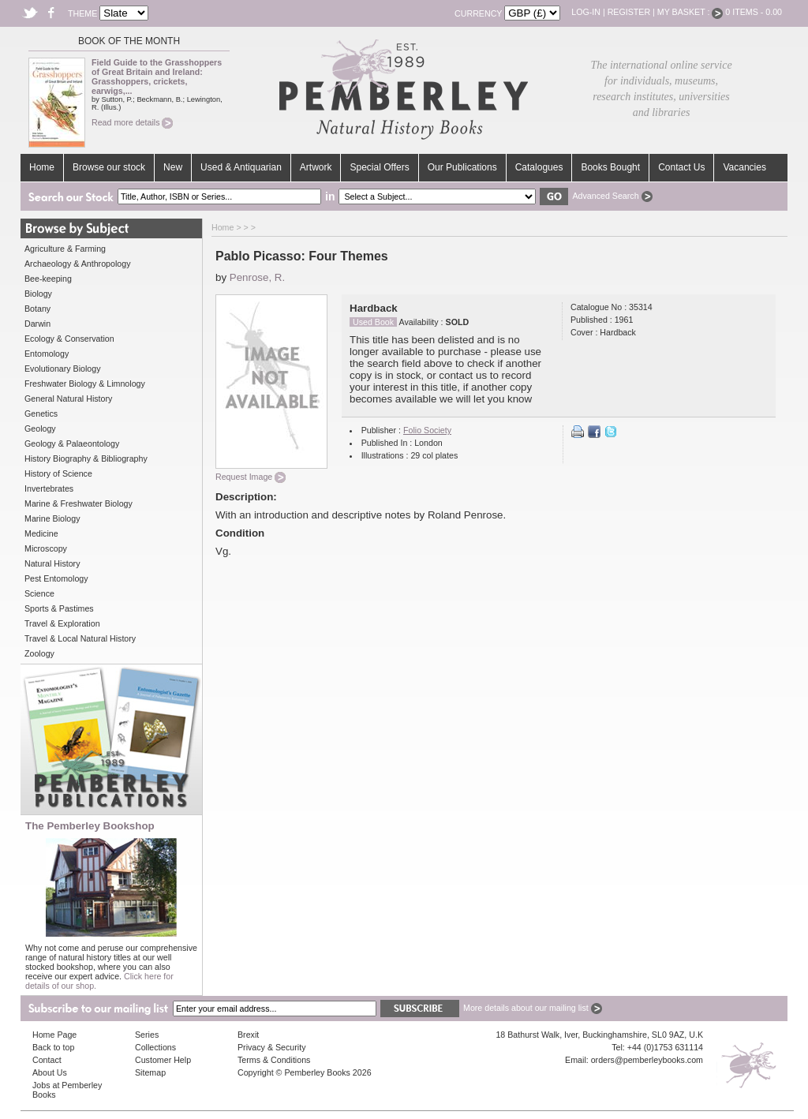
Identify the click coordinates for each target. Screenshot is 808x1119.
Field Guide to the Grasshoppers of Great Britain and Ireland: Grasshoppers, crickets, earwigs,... (157, 76)
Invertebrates (48, 488)
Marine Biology (52, 518)
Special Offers (379, 167)
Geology (40, 428)
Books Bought (610, 167)
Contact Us (681, 167)
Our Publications (462, 167)
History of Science (58, 473)
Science (39, 593)
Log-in (585, 12)
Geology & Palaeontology (71, 443)
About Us (49, 1072)
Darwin (37, 323)
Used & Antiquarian (241, 167)
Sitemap (150, 1072)
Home (41, 167)
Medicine (41, 533)
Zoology (39, 653)
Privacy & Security (271, 1047)
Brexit (248, 1034)
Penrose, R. (257, 277)
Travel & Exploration (62, 623)
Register (629, 12)
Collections (155, 1047)
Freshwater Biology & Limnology (84, 383)
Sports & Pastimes (59, 608)
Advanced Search (612, 195)
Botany (37, 308)
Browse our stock (109, 167)
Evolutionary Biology (62, 368)
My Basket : (690, 12)
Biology (38, 293)
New (172, 167)
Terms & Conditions (274, 1060)
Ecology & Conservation (69, 338)
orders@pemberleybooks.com (647, 1060)
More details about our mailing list (532, 1007)
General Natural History (68, 398)
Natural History (52, 563)
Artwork (316, 167)
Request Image (250, 476)
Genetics (41, 413)
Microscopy (45, 548)
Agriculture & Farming (65, 248)
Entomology (46, 353)
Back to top (53, 1047)
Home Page (54, 1034)
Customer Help (163, 1060)
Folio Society (427, 430)
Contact (47, 1060)
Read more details (132, 122)
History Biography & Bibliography (86, 458)
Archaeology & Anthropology (77, 263)
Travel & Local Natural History (80, 638)
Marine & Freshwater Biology (78, 503)
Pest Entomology (56, 578)
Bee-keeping (48, 278)
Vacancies (744, 167)
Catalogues (539, 167)
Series (147, 1034)
